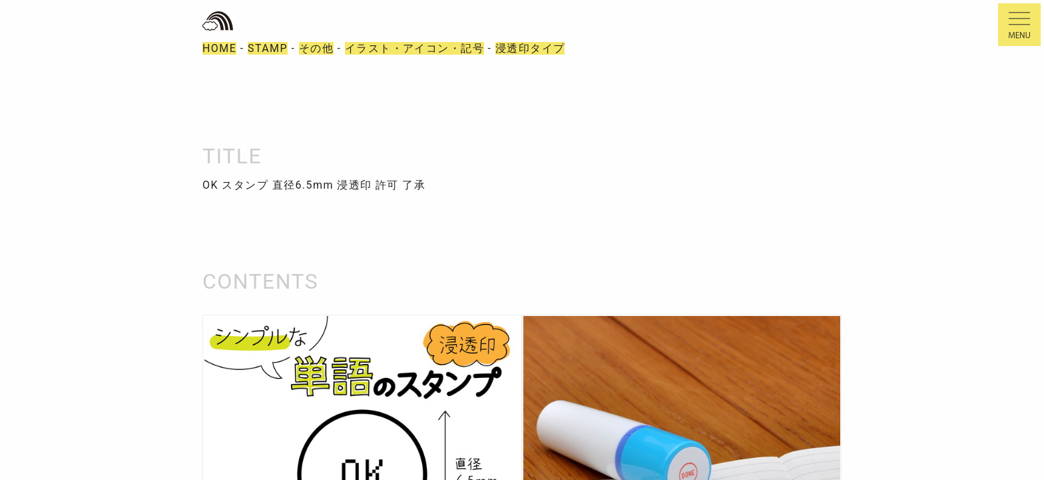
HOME (219, 48)
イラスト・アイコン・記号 (414, 48)
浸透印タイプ (530, 48)
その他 (316, 48)
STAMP (268, 48)
